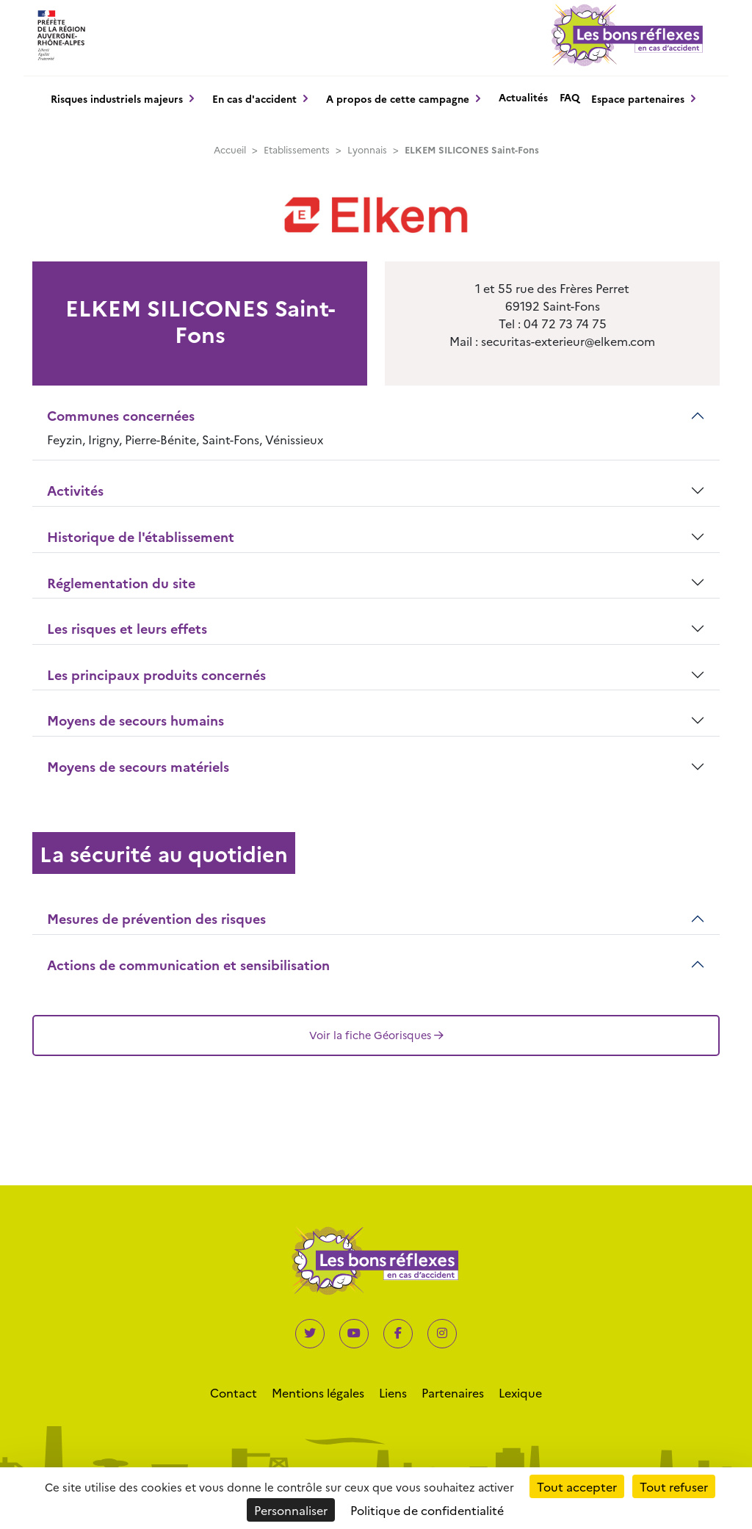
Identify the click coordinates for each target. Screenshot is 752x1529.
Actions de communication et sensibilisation (188, 964)
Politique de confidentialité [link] (427, 1510)
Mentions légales (318, 1392)
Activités (75, 490)
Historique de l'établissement (140, 536)
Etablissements (297, 149)
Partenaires (453, 1392)
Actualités (523, 97)
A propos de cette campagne (397, 98)
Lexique (520, 1392)
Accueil (230, 149)
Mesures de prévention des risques (156, 918)
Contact (233, 1392)
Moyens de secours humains (135, 720)
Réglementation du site (121, 583)
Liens (393, 1392)
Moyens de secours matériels (138, 766)
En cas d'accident (254, 98)
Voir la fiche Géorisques (376, 1034)
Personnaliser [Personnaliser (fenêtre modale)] (291, 1510)
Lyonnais (367, 149)
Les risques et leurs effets (127, 628)
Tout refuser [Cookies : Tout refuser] (674, 1486)
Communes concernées (121, 415)
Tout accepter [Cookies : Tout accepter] (577, 1486)
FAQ (569, 97)
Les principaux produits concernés (156, 674)
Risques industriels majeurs (117, 98)
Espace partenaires (637, 98)
